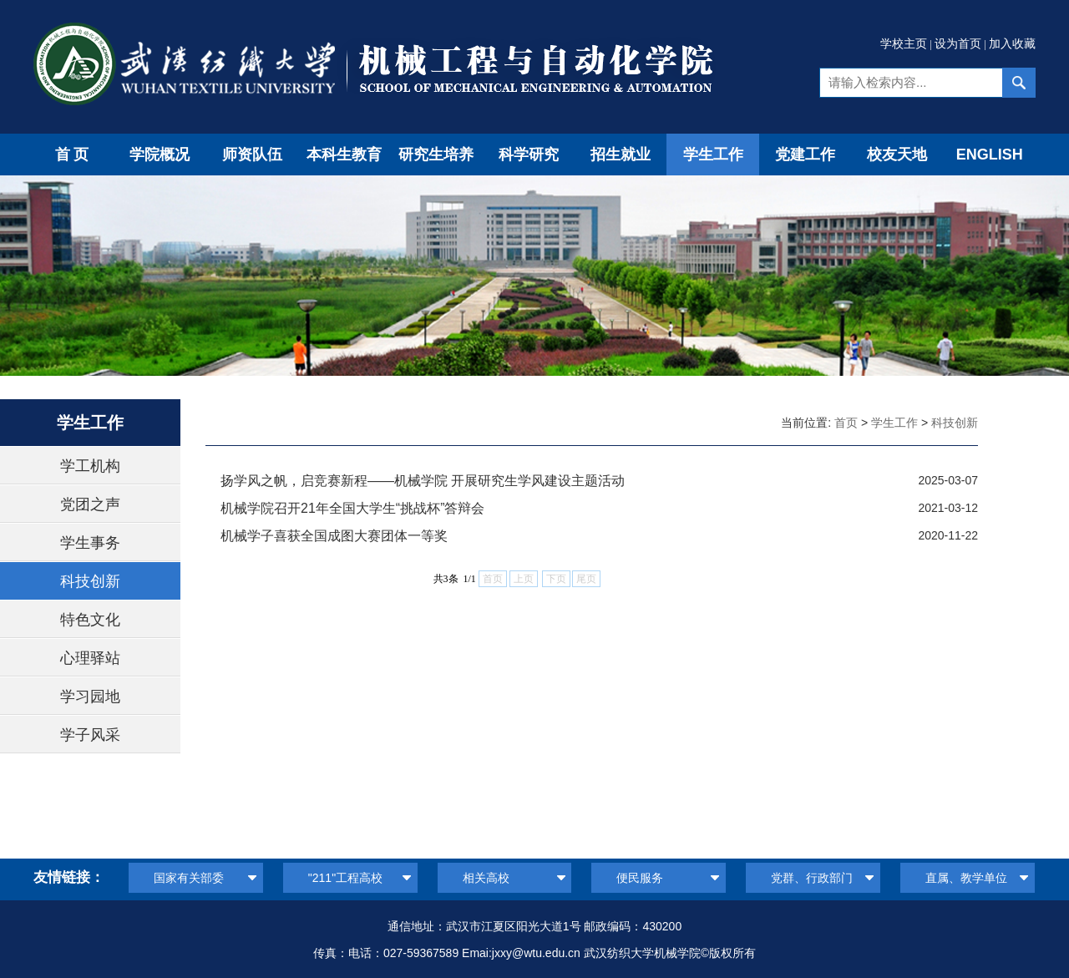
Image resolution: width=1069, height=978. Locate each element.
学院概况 (159, 154)
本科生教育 (344, 154)
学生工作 (713, 154)
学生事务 (90, 543)
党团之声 (90, 504)
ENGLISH (989, 154)
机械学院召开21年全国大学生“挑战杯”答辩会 (352, 508)
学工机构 (90, 466)
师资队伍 (252, 154)
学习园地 (90, 696)
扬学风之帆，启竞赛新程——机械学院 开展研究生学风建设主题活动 (422, 481)
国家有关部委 (189, 877)
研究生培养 (436, 154)
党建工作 (805, 154)
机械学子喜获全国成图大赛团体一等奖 (334, 536)
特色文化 (90, 619)
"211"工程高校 (345, 877)
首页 (73, 154)
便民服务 (639, 877)
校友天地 (897, 154)
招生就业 (620, 154)
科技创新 (90, 581)
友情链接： (68, 877)
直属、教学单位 (966, 877)
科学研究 (529, 154)
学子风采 (90, 735)
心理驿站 (90, 658)
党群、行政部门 (812, 877)
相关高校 (486, 877)
